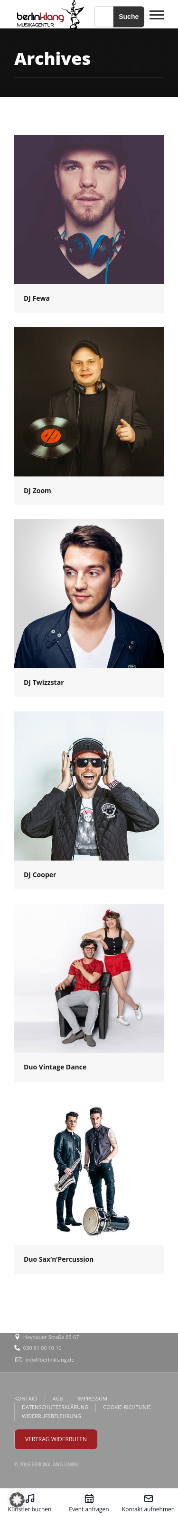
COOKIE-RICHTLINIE (127, 1406)
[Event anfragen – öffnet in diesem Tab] (89, 1503)
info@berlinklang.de (50, 1359)
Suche (129, 16)
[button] (17, 1500)
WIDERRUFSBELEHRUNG (51, 1415)
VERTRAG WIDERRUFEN (56, 1439)
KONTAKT (25, 1398)
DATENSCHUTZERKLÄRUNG (55, 1406)
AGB (57, 1398)
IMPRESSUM (92, 1398)
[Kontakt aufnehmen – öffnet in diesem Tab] (148, 1503)
